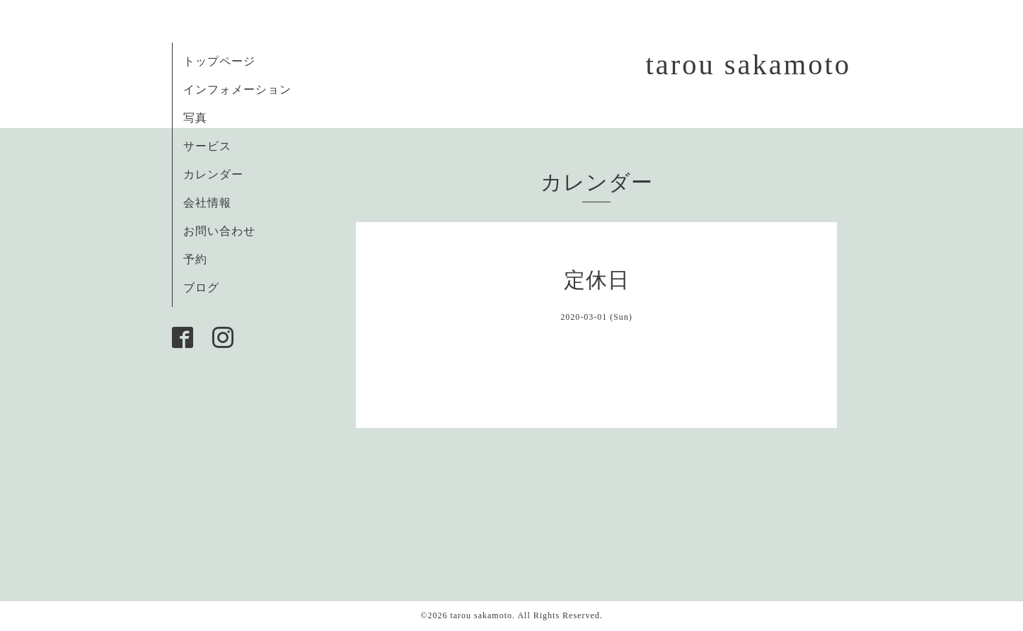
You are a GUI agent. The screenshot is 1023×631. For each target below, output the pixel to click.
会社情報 (207, 203)
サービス (207, 146)
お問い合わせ (219, 231)
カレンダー (213, 174)
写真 (195, 118)
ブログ (201, 288)
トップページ (219, 61)
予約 (195, 259)
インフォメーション (237, 89)
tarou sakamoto (748, 65)
